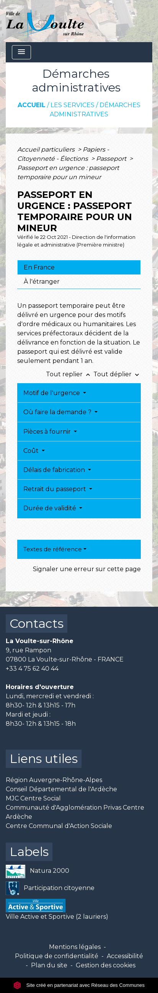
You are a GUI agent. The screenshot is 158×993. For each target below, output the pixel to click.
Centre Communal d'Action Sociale (59, 826)
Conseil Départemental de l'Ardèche (61, 789)
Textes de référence (52, 549)
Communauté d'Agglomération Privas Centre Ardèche (75, 812)
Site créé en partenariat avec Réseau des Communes (79, 985)
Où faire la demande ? (58, 412)
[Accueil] (45, 21)
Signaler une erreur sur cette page (87, 569)
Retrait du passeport (55, 489)
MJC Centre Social (33, 798)
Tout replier (69, 374)
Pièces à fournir (47, 431)
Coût (31, 450)
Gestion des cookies (105, 965)
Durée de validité (50, 508)
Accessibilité (125, 956)
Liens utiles (44, 758)
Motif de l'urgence (52, 393)
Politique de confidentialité (56, 956)
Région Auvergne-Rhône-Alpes (54, 780)
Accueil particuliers (46, 149)
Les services (72, 105)
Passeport (112, 158)
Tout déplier (117, 374)
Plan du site (49, 965)
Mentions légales (75, 947)
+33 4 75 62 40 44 (32, 668)
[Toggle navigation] (21, 52)
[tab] (79, 267)
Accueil (32, 105)
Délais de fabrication (54, 470)
